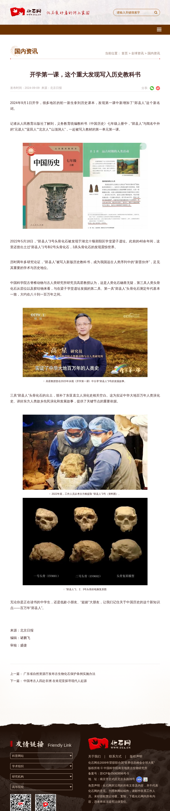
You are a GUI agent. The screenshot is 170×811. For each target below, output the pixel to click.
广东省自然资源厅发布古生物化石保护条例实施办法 (59, 673)
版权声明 (136, 756)
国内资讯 (154, 53)
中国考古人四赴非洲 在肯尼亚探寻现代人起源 (55, 681)
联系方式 (115, 756)
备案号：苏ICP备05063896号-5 (108, 773)
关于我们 (94, 756)
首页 (125, 53)
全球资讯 (137, 53)
